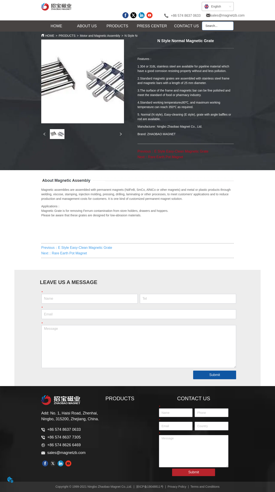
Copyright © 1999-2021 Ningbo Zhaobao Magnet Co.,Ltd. (93, 486)
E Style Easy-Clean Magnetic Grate (181, 151)
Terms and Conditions (204, 486)
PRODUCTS (67, 35)
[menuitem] (87, 26)
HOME (49, 35)
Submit (214, 375)
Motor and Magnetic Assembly (100, 35)
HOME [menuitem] (56, 26)
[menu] (121, 26)
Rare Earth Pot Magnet (165, 157)
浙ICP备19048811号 (149, 486)
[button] (87, 26)
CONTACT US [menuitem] (186, 26)
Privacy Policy (177, 486)
